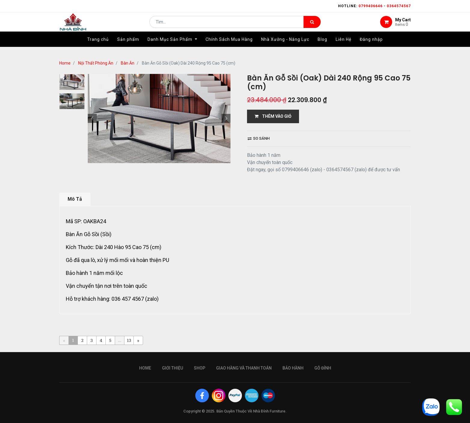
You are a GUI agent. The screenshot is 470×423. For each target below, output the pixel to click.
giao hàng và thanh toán (244, 368)
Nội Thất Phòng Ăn (95, 63)
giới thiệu (172, 368)
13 (129, 340)
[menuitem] (98, 47)
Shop (199, 368)
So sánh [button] (259, 138)
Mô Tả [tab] (75, 199)
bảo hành (293, 368)
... (119, 340)
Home (65, 63)
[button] (92, 118)
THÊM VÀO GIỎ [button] (273, 116)
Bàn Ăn (127, 63)
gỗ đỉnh (322, 368)
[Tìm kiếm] (312, 26)
